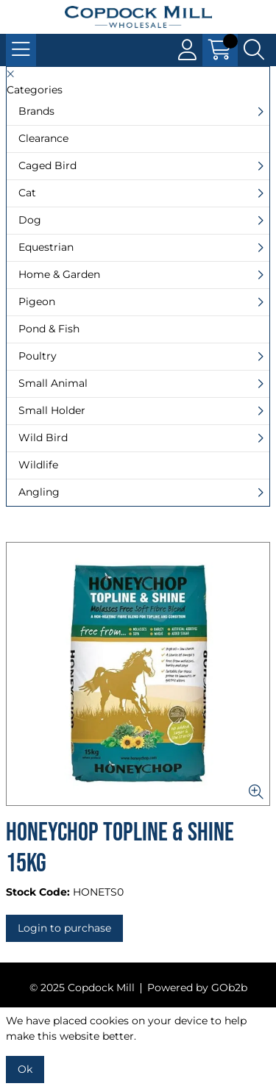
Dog (29, 219)
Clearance (43, 138)
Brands (36, 111)
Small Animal (53, 383)
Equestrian (46, 247)
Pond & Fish (48, 328)
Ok (25, 1069)
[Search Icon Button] (254, 50)
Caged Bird (47, 165)
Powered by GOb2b (197, 987)
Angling (39, 492)
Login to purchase (64, 928)
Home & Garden (59, 274)
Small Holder (51, 410)
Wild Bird (43, 437)
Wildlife (38, 464)
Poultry (37, 356)
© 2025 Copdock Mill (82, 987)
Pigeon (36, 301)
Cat (27, 192)
